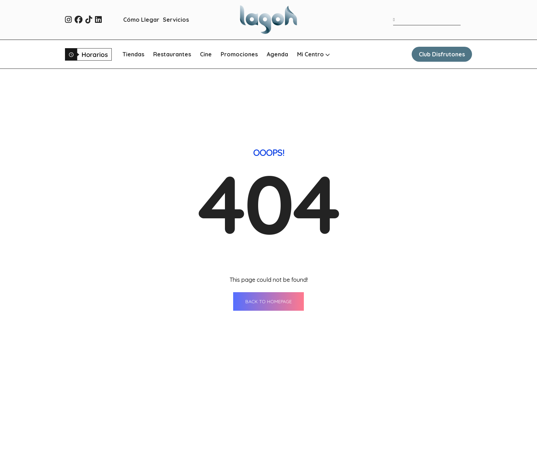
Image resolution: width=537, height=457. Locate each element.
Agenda (277, 54)
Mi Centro (313, 54)
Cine (206, 54)
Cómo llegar (296, 432)
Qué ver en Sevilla (386, 432)
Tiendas (133, 54)
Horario (372, 419)
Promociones (239, 54)
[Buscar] (395, 19)
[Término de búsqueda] (427, 19)
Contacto (374, 406)
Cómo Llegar (141, 19)
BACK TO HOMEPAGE (268, 201)
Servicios (176, 19)
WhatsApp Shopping (307, 446)
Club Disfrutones (442, 54)
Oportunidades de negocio (398, 446)
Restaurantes (172, 54)
